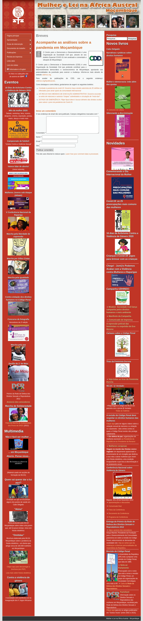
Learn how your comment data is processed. (82, 160)
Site (37, 152)
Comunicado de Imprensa (121, 320)
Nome (39, 143)
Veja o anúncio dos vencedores (120, 530)
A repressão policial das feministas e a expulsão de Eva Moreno (121, 326)
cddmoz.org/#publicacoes (45, 81)
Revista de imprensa (14, 57)
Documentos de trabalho (16, 48)
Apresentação (12, 40)
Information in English (16, 69)
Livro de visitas (12, 65)
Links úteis (11, 61)
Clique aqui (111, 424)
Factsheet (124, 592)
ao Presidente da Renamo (125, 442)
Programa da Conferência (118, 517)
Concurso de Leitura (116, 110)
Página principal (13, 36)
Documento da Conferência (119, 513)
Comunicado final (115, 506)
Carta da (120, 586)
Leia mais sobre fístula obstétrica (18, 573)
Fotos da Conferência (117, 510)
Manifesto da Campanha (120, 316)
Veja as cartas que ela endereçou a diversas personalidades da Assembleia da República (122, 545)
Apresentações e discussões (119, 503)
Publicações (11, 53)
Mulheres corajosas (118, 446)
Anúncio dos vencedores (18, 402)
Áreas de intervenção (15, 44)
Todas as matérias (122, 411)
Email (38, 147)
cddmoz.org (46, 75)
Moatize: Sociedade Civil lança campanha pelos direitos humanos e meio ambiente (122, 310)
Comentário (68, 118)
